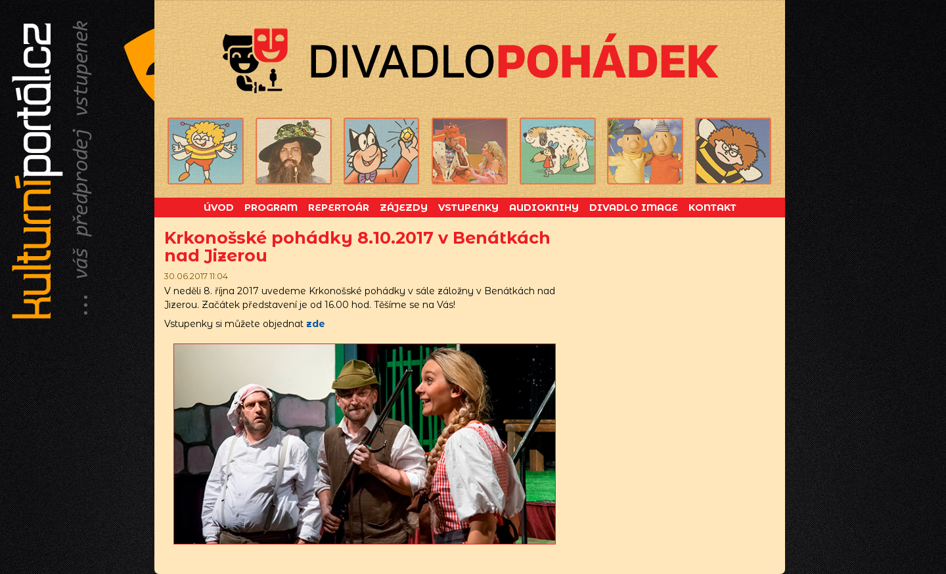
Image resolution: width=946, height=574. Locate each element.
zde (315, 324)
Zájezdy (404, 207)
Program (271, 207)
